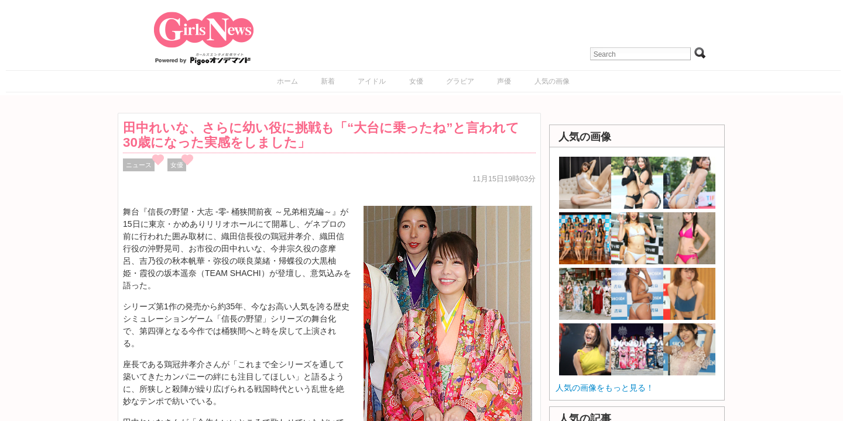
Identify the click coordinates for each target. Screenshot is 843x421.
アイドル (372, 81)
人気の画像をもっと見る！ (605, 387)
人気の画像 (552, 81)
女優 (416, 81)
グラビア (460, 81)
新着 (328, 81)
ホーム (287, 81)
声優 (504, 81)
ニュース (139, 164)
